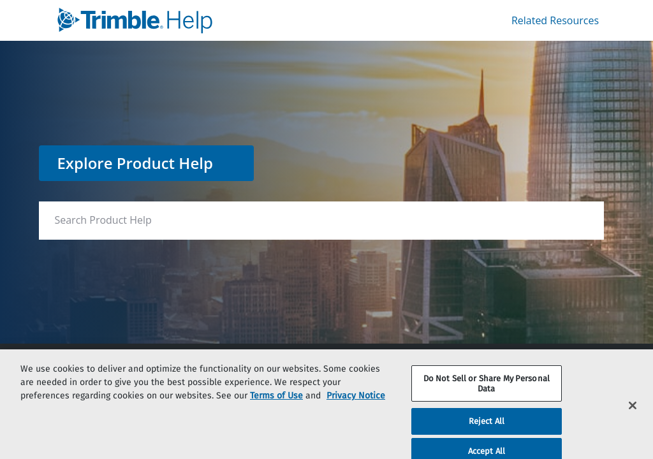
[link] (197, 20)
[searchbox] (581, 220)
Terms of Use (276, 404)
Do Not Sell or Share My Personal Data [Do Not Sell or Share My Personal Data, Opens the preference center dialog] (486, 392)
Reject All (486, 430)
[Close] (633, 415)
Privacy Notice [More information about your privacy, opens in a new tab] (355, 404)
